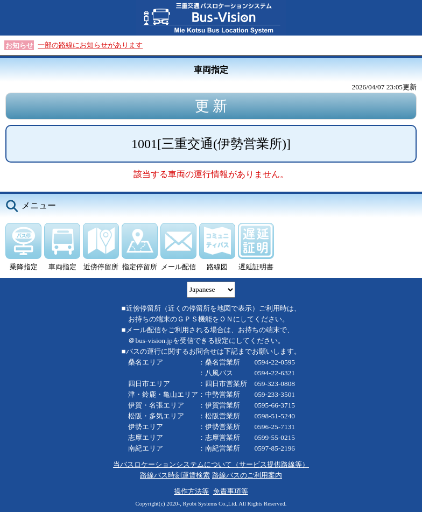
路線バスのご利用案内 (247, 475)
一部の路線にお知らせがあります (90, 45)
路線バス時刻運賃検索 (175, 475)
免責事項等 (230, 491)
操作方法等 (191, 491)
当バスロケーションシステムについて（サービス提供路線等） (211, 464)
